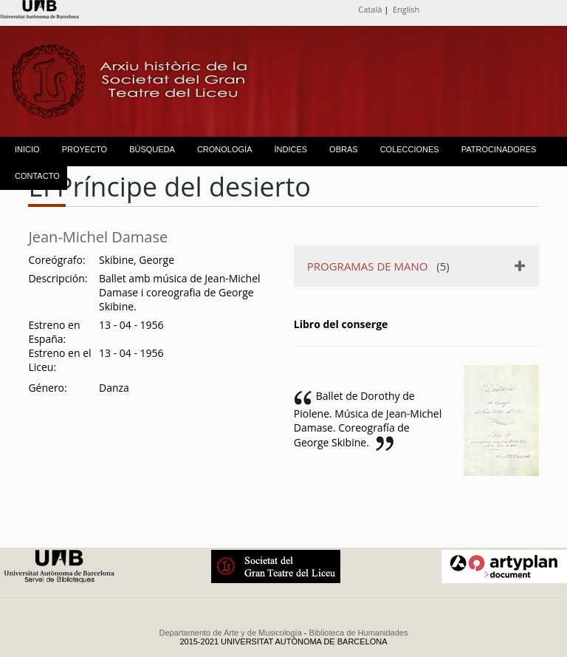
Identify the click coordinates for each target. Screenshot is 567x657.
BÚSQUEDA (152, 149)
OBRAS (343, 149)
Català (370, 9)
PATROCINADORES (499, 149)
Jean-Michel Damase (98, 237)
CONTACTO (37, 175)
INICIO (27, 149)
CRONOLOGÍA (224, 149)
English (406, 9)
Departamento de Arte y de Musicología (230, 632)
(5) (378, 266)
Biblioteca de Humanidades (358, 632)
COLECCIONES (409, 149)
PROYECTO (85, 149)
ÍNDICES (290, 149)
